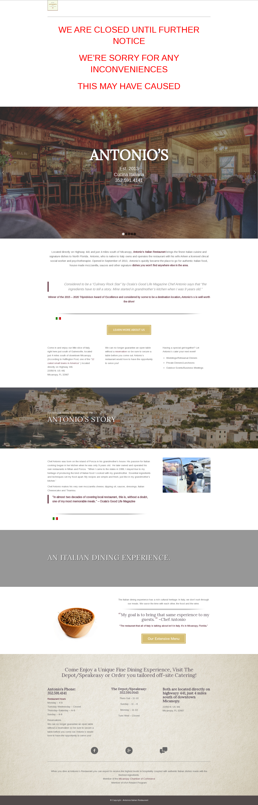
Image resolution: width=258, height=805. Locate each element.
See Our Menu (68, 193)
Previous (3, 172)
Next (255, 172)
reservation (121, 351)
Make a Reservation (186, 193)
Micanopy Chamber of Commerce (137, 778)
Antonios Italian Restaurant (135, 800)
